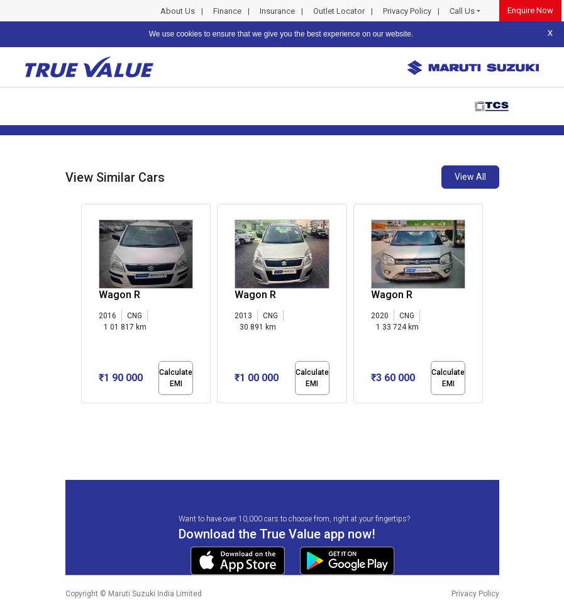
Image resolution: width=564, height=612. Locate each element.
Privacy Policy (407, 11)
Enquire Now (530, 10)
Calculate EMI (175, 378)
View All (470, 177)
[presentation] (87, 305)
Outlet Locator (339, 11)
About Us (177, 11)
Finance (227, 11)
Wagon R (119, 295)
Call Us (462, 11)
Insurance (277, 11)
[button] (85, 413)
